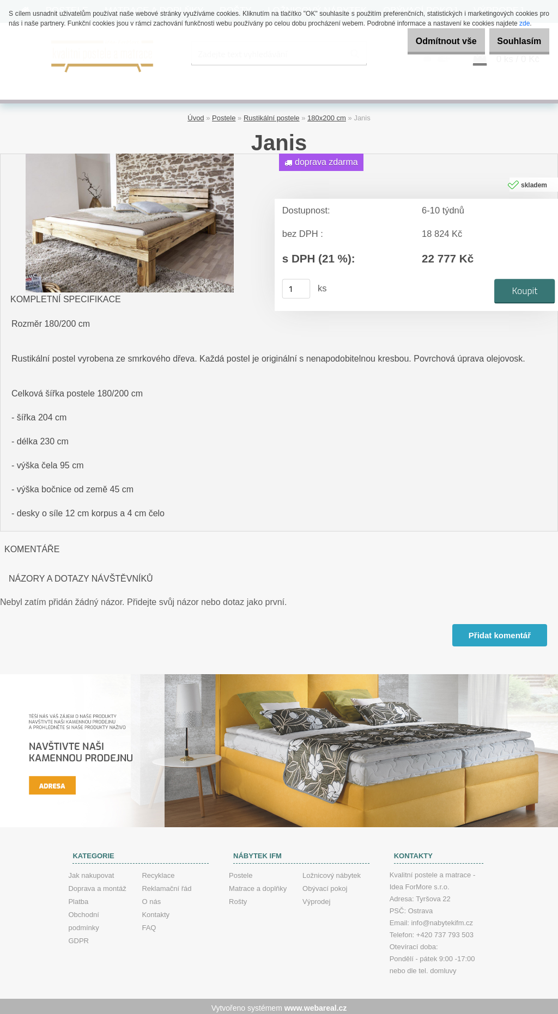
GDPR (78, 937)
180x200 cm (326, 115)
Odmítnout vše (429, 41)
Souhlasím (514, 41)
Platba (78, 898)
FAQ (149, 924)
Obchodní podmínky (83, 918)
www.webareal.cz (315, 1004)
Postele (223, 115)
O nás (151, 898)
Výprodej (316, 898)
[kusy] (296, 286)
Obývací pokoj (324, 885)
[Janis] (130, 154)
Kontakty (155, 911)
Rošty (238, 898)
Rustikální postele (272, 115)
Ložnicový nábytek (331, 872)
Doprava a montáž (97, 885)
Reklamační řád (166, 885)
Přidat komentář (499, 632)
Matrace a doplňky (258, 885)
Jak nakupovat (91, 872)
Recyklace (158, 872)
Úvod (195, 115)
